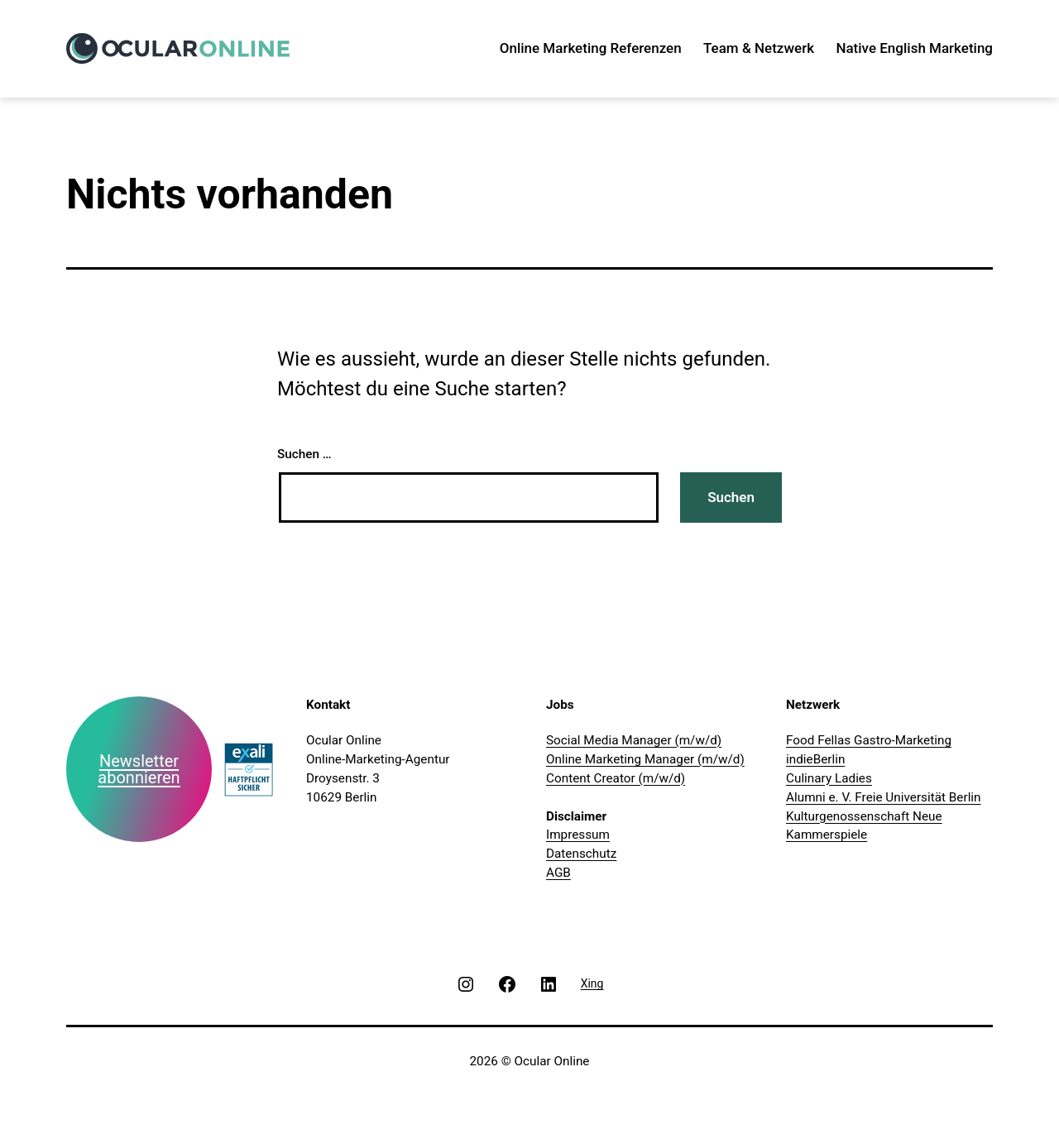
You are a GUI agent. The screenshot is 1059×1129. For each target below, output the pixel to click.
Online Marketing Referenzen (591, 48)
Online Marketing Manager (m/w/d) (645, 759)
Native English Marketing (914, 48)
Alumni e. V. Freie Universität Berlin (883, 797)
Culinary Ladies (829, 778)
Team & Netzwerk (758, 48)
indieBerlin (815, 759)
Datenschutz (581, 853)
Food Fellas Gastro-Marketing (868, 740)
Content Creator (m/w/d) (615, 778)
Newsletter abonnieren (139, 769)
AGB (558, 872)
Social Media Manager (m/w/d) (633, 740)
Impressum (578, 834)
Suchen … (304, 454)
